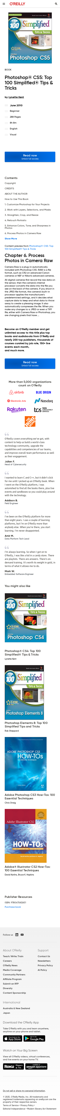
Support (43, 950)
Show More (11, 238)
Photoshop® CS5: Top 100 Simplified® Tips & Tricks (29, 247)
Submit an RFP (11, 983)
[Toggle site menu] (3, 3)
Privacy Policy (45, 965)
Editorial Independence (14, 1108)
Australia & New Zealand (16, 1008)
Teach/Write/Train (13, 956)
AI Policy (42, 970)
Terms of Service (11, 1105)
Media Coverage (12, 970)
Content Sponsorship (14, 992)
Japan (6, 1012)
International (11, 1002)
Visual (13, 134)
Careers (7, 960)
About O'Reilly (12, 950)
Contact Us (44, 956)
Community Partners (14, 974)
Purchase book (13, 907)
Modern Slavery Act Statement (41, 1108)
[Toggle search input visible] (56, 3)
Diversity (7, 988)
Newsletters (44, 960)
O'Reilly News (10, 965)
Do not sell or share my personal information (24, 1090)
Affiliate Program (12, 979)
